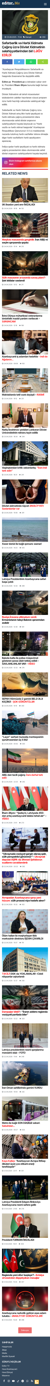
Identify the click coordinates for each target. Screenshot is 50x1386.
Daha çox (25, 1330)
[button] (42, 61)
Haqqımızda (7, 1347)
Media (4, 1353)
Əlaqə (4, 1350)
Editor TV (5, 1366)
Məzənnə (5, 1376)
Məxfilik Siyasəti (8, 1356)
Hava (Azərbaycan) (9, 1369)
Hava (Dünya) (7, 1372)
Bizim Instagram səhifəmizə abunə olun (25, 162)
